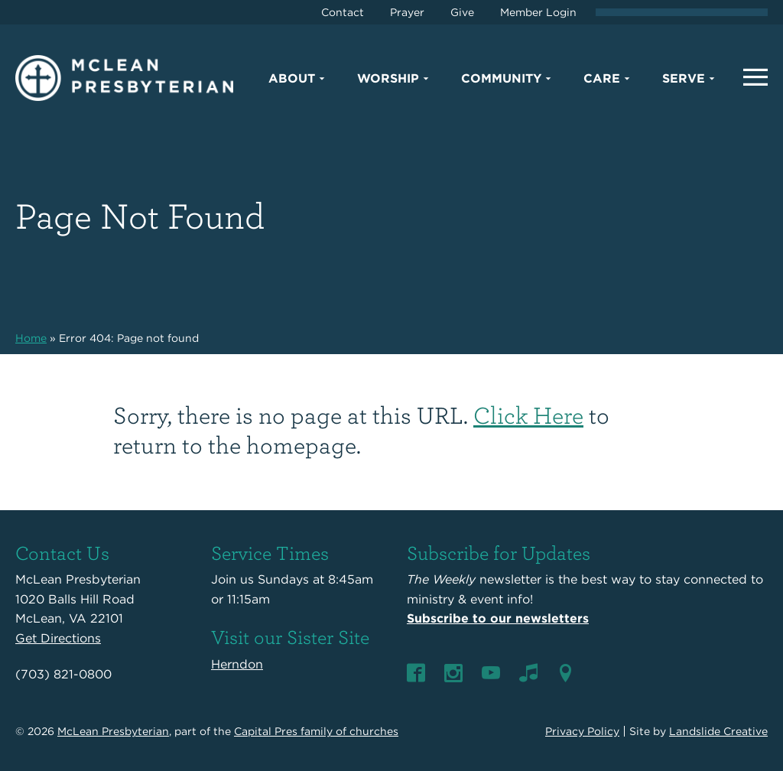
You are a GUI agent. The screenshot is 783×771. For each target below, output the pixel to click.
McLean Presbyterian (113, 731)
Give (462, 12)
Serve (683, 78)
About (291, 78)
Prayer (407, 12)
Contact (342, 12)
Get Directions (58, 638)
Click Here (528, 414)
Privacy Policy (582, 731)
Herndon (237, 664)
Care (601, 78)
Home (31, 338)
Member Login (538, 12)
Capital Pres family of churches (316, 731)
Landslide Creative (718, 731)
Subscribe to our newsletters (498, 618)
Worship (388, 78)
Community (501, 78)
